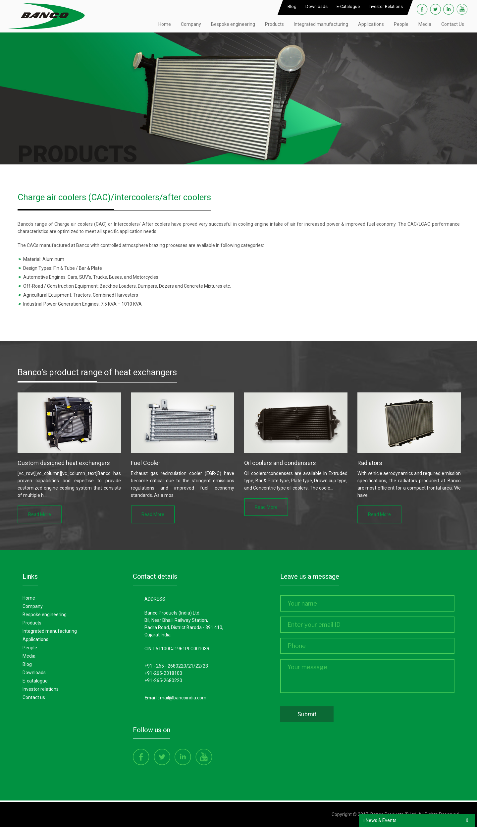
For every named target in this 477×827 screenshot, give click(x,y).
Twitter (435, 9)
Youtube (461, 9)
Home (164, 24)
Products (274, 24)
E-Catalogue (348, 6)
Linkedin (448, 9)
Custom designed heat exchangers (64, 462)
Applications (371, 24)
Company (191, 24)
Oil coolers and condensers (280, 462)
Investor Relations (386, 6)
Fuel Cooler (145, 462)
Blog (292, 6)
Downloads (316, 6)
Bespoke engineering (233, 24)
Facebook (422, 9)
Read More (39, 514)
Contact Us (452, 24)
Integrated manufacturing (321, 24)
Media (424, 24)
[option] (69, 457)
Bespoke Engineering (45, 614)
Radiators (369, 462)
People (401, 24)
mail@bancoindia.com (183, 697)
